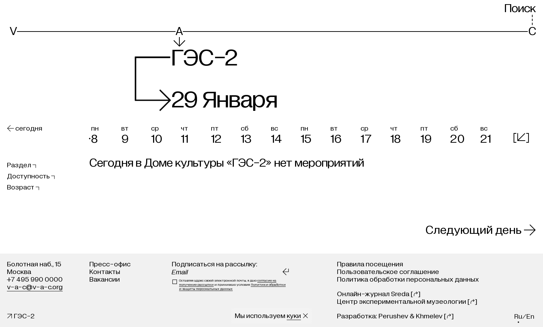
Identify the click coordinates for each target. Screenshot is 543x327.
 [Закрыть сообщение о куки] (305, 315)
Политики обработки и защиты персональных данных (232, 287)
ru (518, 316)
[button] (104, 133)
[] (521, 137)
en (530, 316)
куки (294, 315)
